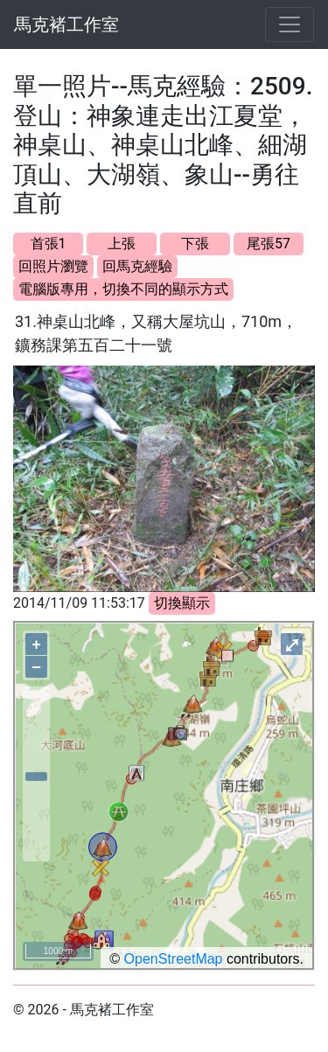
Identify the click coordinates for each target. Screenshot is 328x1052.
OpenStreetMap (173, 958)
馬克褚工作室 (66, 24)
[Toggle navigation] (289, 24)
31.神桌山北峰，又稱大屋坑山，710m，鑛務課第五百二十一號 (156, 333)
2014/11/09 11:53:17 (79, 603)
